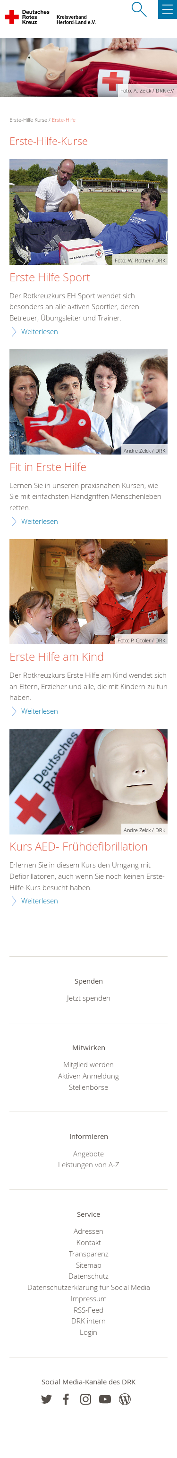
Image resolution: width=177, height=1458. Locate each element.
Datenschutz (88, 1276)
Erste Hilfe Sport (49, 277)
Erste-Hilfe (64, 119)
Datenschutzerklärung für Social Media (88, 1287)
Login (88, 1332)
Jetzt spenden (88, 998)
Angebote (88, 1153)
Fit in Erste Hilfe (47, 467)
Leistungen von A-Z (88, 1164)
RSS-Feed (88, 1310)
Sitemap (88, 1265)
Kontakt (88, 1242)
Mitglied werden (88, 1064)
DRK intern (88, 1320)
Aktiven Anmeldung (88, 1075)
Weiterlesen (39, 331)
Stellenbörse (88, 1087)
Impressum (89, 1298)
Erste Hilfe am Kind (56, 657)
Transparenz (89, 1253)
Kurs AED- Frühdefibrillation (78, 847)
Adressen (88, 1231)
